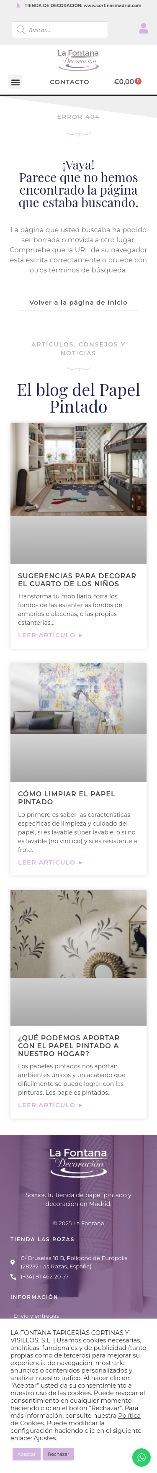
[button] (15, 82)
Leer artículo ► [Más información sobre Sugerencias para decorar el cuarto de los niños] (51, 635)
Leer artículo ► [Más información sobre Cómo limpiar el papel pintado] (51, 862)
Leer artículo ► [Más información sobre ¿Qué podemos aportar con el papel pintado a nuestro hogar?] (51, 1105)
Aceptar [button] (27, 1454)
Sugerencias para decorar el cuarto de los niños (77, 580)
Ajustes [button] (44, 1438)
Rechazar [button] (58, 1454)
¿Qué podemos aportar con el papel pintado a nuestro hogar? (69, 1046)
